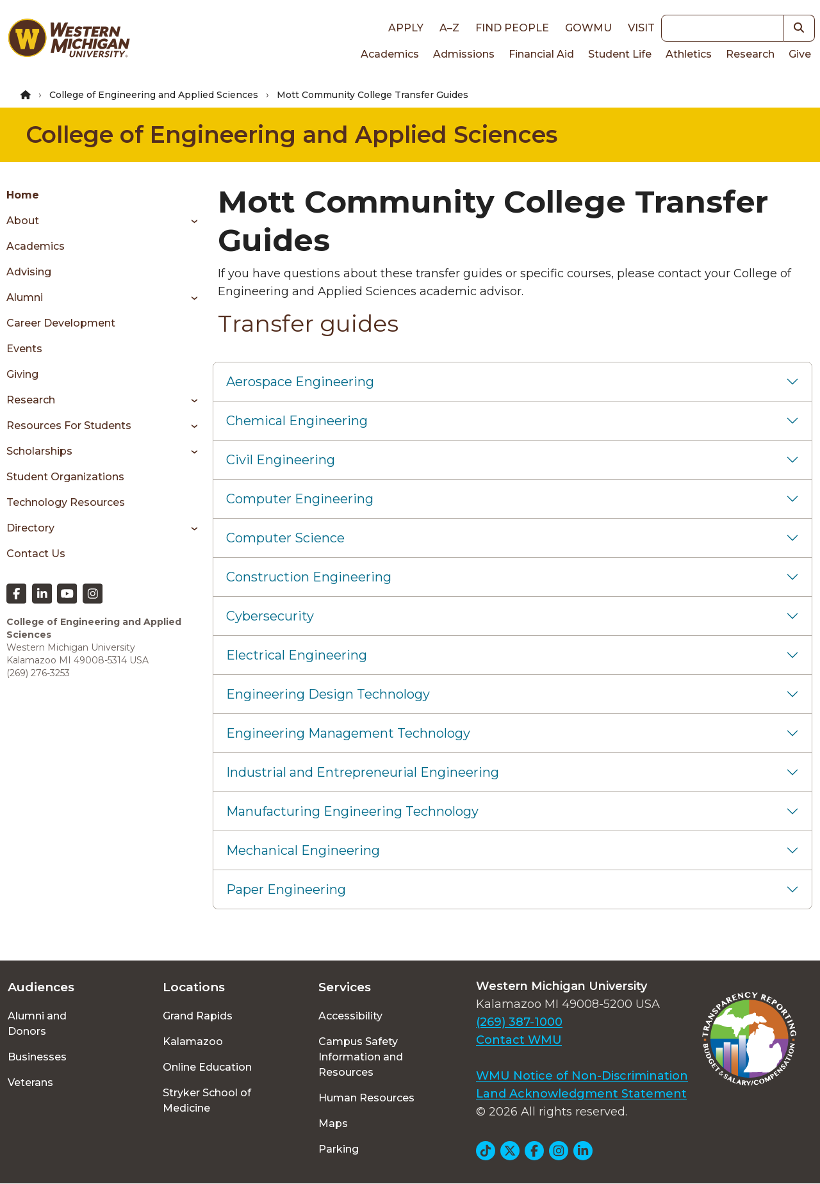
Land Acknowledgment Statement (581, 1094)
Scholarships (39, 451)
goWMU (588, 28)
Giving (22, 374)
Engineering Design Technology (328, 694)
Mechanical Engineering (303, 850)
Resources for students (68, 425)
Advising (28, 272)
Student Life (620, 54)
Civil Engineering (280, 459)
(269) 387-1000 (519, 1022)
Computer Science (285, 538)
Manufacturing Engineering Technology (352, 811)
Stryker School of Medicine (207, 1100)
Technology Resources (65, 502)
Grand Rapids (198, 1016)
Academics (390, 54)
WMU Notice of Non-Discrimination (582, 1076)
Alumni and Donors (37, 1023)
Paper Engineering (286, 889)
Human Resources (366, 1098)
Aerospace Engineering (300, 381)
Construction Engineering (308, 577)
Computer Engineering (299, 499)
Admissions (464, 54)
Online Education (207, 1067)
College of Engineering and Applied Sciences (153, 95)
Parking (338, 1149)
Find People (512, 28)
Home (22, 195)
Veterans (30, 1082)
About (22, 221)
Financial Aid (541, 54)
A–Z (449, 28)
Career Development (60, 323)
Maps (333, 1123)
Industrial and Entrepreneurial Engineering (362, 772)
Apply (405, 28)
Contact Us (35, 553)
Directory (30, 528)
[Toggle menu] (190, 221)
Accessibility (350, 1016)
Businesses (37, 1057)
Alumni (24, 297)
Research (750, 54)
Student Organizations (65, 477)
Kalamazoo (193, 1041)
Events (24, 349)
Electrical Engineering (296, 655)
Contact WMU (519, 1040)
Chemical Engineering (297, 420)
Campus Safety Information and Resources (360, 1056)
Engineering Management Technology (348, 733)
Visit (641, 28)
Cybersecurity (270, 616)
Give (800, 54)
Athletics (689, 54)
